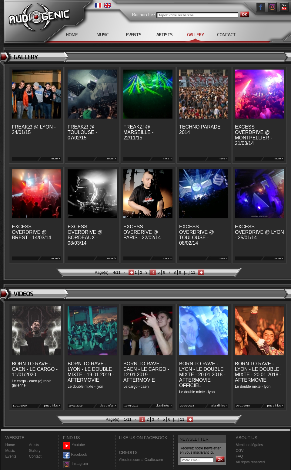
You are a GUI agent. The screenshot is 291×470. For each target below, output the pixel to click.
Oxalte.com (153, 460)
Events (11, 456)
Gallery (35, 451)
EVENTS (133, 34)
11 (193, 272)
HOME (72, 34)
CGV (240, 451)
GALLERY (195, 34)
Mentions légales (249, 445)
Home (10, 445)
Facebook (75, 455)
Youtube (74, 445)
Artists (34, 445)
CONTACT (226, 34)
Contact (35, 456)
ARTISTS (164, 34)
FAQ (239, 456)
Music (10, 451)
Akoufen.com (129, 460)
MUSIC (102, 34)
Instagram (75, 464)
